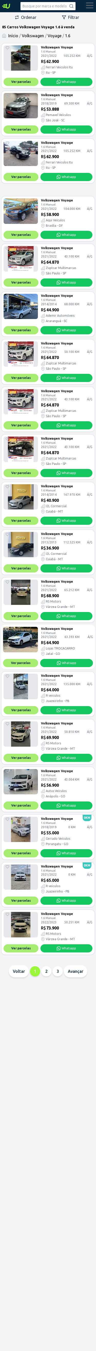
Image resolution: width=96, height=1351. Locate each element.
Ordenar (25, 17)
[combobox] (48, 6)
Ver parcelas (21, 81)
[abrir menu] (90, 6)
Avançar (75, 971)
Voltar (19, 971)
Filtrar (70, 17)
